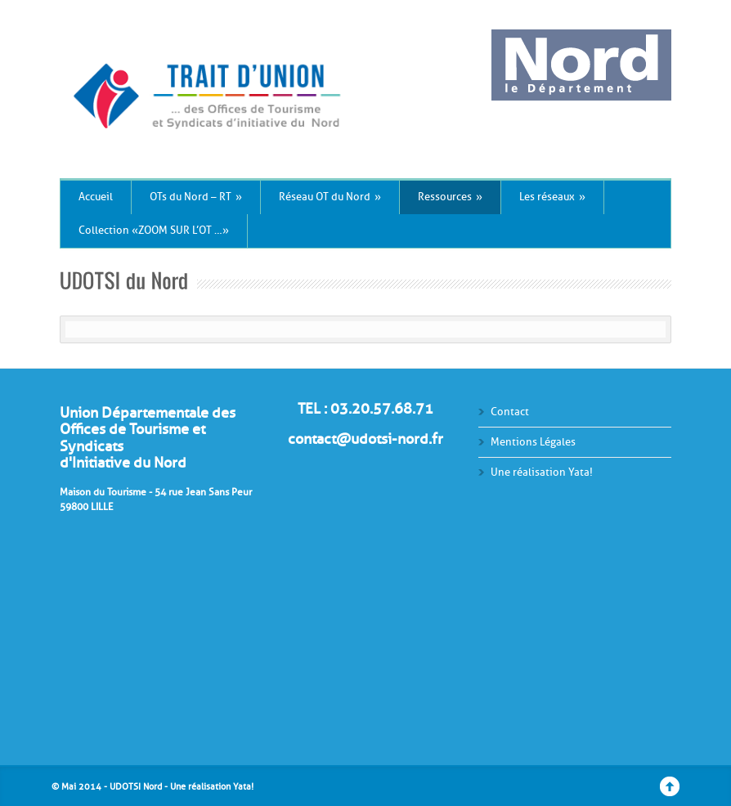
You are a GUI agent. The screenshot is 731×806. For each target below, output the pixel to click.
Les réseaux (552, 197)
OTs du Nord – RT (196, 197)
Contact (510, 412)
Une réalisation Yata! (542, 472)
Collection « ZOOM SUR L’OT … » (153, 230)
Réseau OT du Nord (330, 197)
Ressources (450, 197)
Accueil (95, 197)
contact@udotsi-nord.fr (365, 439)
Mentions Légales (533, 442)
